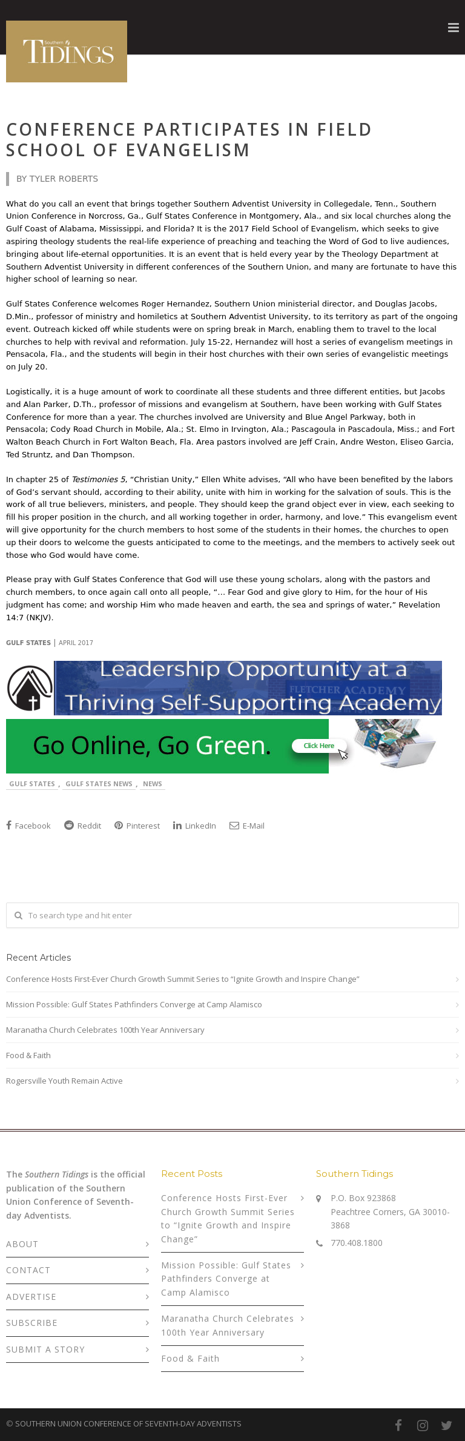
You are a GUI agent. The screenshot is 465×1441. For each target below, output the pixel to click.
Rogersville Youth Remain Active (64, 1080)
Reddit (82, 825)
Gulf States (32, 783)
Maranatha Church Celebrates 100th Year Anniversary (105, 1029)
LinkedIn (194, 825)
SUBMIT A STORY (45, 1349)
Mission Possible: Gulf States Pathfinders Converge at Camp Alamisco (134, 1004)
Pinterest (137, 825)
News (152, 783)
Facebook (28, 825)
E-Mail (247, 825)
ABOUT (22, 1244)
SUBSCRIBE (32, 1322)
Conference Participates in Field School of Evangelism (189, 139)
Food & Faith (28, 1055)
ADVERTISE (31, 1296)
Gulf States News (99, 783)
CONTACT (28, 1270)
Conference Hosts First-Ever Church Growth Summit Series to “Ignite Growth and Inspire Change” (183, 978)
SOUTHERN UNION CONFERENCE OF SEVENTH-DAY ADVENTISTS (128, 1423)
